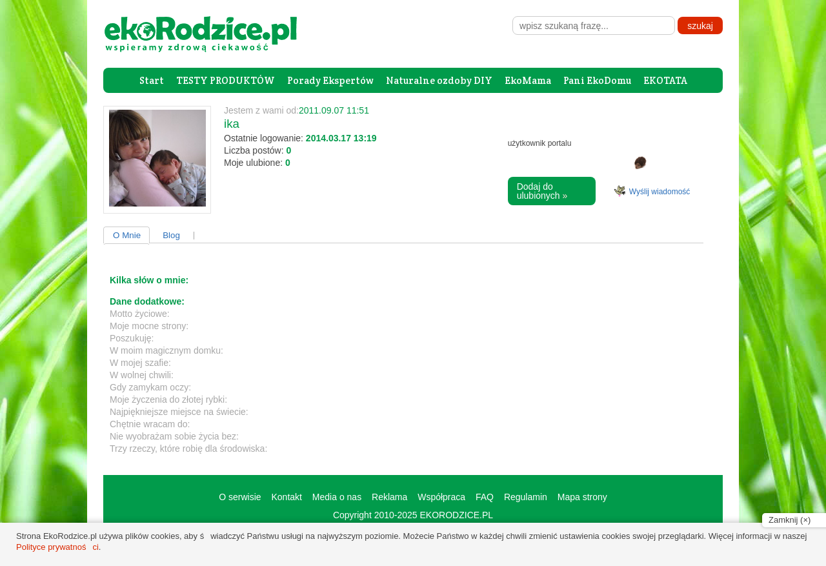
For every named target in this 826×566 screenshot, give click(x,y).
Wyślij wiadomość (659, 191)
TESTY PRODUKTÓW (225, 80)
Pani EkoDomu (597, 80)
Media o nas (336, 497)
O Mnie (127, 235)
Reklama (389, 497)
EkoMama (528, 80)
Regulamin (525, 497)
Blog (171, 235)
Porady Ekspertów (330, 80)
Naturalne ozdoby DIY (439, 80)
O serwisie (240, 497)
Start (151, 80)
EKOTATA (665, 80)
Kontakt (286, 497)
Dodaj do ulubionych (542, 191)
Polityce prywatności (57, 547)
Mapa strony (582, 497)
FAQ (485, 497)
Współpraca (441, 497)
